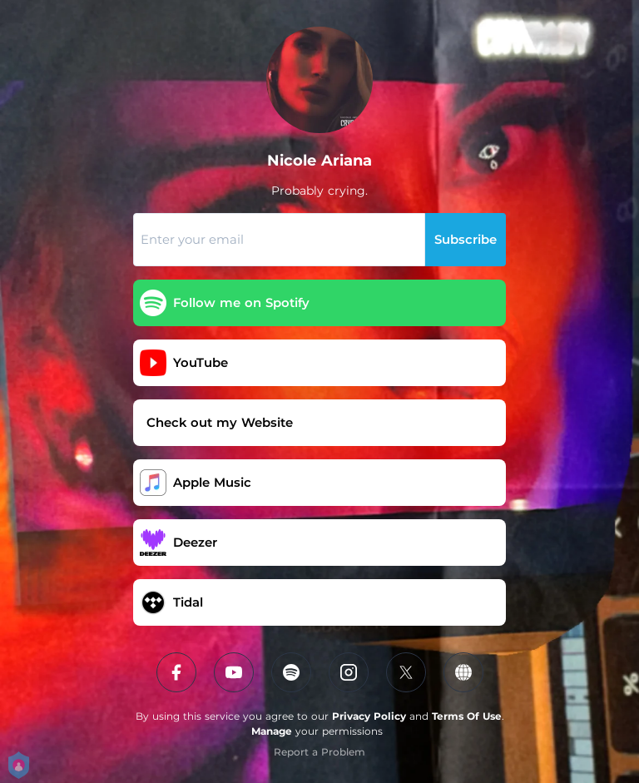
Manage (271, 731)
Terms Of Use (467, 716)
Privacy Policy (369, 716)
